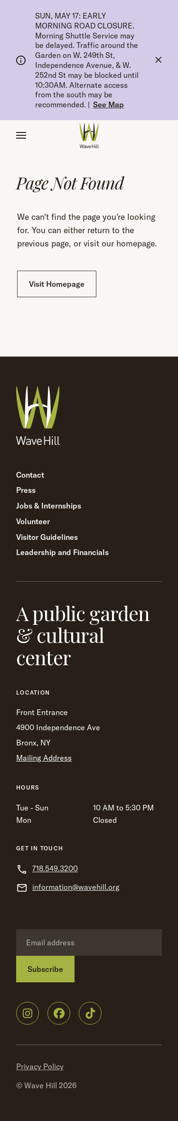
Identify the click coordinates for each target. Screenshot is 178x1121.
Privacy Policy (40, 1066)
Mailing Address (44, 758)
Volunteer (33, 521)
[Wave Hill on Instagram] (27, 1013)
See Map (108, 104)
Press (26, 490)
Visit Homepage (56, 284)
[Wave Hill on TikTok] (90, 1013)
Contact (30, 475)
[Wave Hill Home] (89, 135)
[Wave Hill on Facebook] (58, 1013)
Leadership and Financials (62, 552)
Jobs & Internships (48, 505)
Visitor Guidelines (47, 537)
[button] (21, 135)
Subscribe (45, 969)
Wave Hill (40, 1085)
